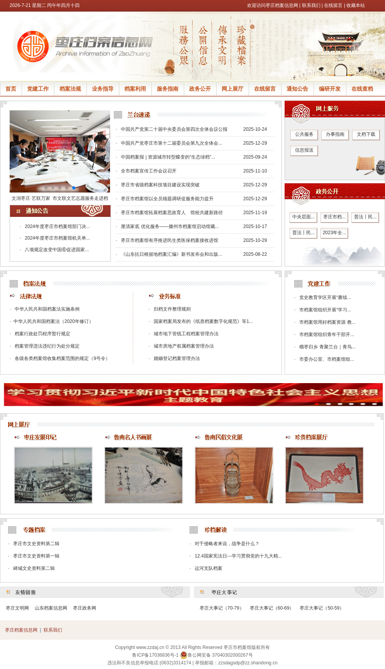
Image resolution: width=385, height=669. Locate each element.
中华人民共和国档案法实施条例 (47, 309)
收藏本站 (355, 5)
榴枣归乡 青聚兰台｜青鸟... (327, 347)
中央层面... (303, 217)
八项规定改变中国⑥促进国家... (57, 249)
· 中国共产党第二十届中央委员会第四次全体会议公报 (171, 129)
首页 (10, 89)
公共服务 (304, 134)
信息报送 (304, 150)
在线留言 (333, 5)
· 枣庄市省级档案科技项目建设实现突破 (158, 185)
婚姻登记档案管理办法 (177, 358)
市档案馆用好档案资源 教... (327, 322)
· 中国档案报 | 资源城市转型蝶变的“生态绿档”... (165, 157)
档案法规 (70, 89)
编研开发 (330, 89)
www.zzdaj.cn (150, 647)
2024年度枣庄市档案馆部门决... (57, 226)
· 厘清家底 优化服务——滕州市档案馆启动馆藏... (167, 226)
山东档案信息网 (51, 608)
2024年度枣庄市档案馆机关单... (57, 238)
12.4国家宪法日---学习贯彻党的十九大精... (238, 556)
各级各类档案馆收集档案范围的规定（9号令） (62, 358)
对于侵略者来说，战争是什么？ (227, 543)
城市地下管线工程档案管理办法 (186, 333)
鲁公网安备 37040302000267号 (216, 655)
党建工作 (38, 89)
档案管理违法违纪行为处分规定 (47, 346)
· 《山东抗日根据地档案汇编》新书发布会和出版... (169, 254)
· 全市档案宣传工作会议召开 (146, 171)
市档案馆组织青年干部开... (326, 334)
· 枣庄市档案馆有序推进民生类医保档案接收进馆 (167, 240)
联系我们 (311, 5)
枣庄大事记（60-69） (272, 608)
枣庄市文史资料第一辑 (36, 556)
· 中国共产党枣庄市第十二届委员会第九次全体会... (169, 143)
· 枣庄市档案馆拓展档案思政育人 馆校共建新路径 (169, 212)
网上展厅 (232, 89)
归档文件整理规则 (172, 309)
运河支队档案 (208, 568)
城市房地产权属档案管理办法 (184, 346)
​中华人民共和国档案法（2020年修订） (53, 321)
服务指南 (167, 89)
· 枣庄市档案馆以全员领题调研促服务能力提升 (165, 198)
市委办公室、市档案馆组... (326, 359)
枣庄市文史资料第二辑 (36, 543)
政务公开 (200, 89)
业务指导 (103, 89)
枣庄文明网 (17, 608)
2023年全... (334, 232)
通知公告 (297, 89)
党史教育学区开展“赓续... (325, 297)
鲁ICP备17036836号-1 (155, 655)
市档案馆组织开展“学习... (325, 310)
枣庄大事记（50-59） (322, 608)
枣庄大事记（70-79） (222, 608)
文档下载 (366, 134)
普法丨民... (365, 217)
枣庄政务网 (84, 608)
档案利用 (135, 89)
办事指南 (335, 134)
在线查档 (362, 89)
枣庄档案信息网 (21, 630)
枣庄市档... (334, 217)
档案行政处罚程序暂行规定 (42, 333)
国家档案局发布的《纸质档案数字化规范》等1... (203, 321)
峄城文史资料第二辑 (34, 568)
